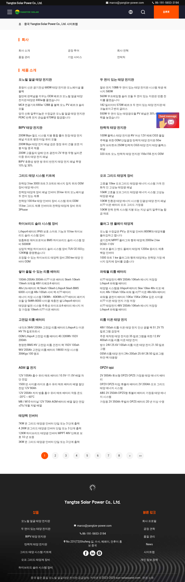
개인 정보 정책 (149, 559)
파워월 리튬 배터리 (113, 271)
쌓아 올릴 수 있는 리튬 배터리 (39, 271)
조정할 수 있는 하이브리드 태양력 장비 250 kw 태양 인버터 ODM (51, 259)
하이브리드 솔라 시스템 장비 (38, 223)
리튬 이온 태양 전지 (113, 319)
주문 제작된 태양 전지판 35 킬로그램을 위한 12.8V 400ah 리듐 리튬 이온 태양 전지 (130, 338)
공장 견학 (149, 528)
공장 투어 (73, 50)
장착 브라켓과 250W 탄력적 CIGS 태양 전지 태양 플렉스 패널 (133, 147)
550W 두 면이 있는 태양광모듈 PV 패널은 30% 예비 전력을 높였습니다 (132, 115)
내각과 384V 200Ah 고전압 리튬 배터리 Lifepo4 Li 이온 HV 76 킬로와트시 (51, 329)
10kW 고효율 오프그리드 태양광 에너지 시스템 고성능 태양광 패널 (132, 194)
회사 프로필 (149, 521)
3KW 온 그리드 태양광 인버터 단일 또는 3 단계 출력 (49, 441)
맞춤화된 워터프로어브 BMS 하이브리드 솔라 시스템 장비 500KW (52, 242)
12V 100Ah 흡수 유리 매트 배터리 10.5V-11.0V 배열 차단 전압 (51, 377)
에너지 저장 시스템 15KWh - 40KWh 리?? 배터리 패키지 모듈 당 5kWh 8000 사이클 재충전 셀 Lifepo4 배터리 (52, 298)
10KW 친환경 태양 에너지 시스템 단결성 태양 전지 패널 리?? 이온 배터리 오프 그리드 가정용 (133, 202)
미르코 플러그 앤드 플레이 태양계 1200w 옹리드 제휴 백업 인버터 (132, 250)
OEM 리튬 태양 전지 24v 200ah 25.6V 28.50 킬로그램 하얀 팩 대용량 (132, 355)
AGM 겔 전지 (27, 367)
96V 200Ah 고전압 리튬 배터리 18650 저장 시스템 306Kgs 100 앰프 (48, 351)
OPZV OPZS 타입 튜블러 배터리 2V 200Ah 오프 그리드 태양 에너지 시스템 (132, 386)
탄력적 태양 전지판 (113, 127)
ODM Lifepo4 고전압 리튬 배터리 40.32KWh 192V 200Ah (48, 338)
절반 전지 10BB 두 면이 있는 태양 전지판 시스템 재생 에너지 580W (133, 89)
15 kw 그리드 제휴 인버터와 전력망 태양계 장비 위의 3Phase (50, 207)
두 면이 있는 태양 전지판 (117, 79)
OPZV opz (107, 367)
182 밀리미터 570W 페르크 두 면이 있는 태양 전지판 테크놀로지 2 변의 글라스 (132, 106)
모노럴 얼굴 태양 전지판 (35, 79)
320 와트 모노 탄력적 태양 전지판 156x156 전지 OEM (132, 153)
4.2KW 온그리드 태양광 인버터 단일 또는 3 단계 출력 (50, 428)
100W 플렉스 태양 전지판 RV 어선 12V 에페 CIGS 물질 (132, 135)
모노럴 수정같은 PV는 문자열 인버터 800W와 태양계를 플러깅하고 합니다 (132, 233)
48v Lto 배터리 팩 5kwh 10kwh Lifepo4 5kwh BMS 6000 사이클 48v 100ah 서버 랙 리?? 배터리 (49, 290)
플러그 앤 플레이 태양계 (116, 223)
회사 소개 (24, 50)
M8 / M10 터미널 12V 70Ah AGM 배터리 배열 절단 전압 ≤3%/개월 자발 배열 (51, 403)
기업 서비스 (75, 57)
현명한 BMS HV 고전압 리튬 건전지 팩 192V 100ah (49, 344)
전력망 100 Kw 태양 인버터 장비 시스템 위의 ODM (48, 200)
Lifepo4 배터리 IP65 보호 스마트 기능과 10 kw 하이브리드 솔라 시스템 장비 (51, 233)
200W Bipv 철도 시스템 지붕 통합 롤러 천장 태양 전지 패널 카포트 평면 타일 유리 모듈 (50, 137)
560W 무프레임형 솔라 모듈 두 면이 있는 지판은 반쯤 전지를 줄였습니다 (133, 98)
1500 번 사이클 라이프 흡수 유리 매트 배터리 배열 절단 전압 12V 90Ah (51, 386)
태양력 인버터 (28, 415)
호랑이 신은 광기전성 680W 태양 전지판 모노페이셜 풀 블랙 (51, 89)
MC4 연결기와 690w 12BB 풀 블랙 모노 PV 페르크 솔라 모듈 (51, 106)
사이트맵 (149, 552)
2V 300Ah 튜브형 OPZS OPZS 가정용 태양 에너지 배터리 (132, 377)
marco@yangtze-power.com (125, 2)
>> (140, 455)
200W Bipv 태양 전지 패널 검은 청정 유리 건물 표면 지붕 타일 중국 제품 (51, 146)
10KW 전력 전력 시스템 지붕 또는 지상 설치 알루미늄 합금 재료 (133, 211)
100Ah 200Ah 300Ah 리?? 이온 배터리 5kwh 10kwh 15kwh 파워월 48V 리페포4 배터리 (49, 281)
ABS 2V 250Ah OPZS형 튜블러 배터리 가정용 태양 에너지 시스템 (133, 394)
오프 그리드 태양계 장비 (116, 175)
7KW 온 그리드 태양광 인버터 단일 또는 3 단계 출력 (49, 423)
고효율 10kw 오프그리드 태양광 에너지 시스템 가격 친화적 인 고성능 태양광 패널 (132, 185)
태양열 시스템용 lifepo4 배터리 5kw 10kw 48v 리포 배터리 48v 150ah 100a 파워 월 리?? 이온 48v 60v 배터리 (132, 290)
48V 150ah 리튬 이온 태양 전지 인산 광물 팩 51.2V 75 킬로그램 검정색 (132, 329)
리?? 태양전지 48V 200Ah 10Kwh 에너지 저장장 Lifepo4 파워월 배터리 (128, 281)
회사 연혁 (123, 50)
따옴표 (166, 12)
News (149, 544)
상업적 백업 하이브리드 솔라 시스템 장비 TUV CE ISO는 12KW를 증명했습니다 (52, 250)
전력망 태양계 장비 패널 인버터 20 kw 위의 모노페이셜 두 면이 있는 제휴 (51, 194)
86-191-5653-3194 (165, 2)
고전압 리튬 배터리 (32, 319)
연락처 (121, 57)
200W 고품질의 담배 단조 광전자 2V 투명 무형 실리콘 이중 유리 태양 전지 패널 (50, 154)
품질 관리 (24, 57)
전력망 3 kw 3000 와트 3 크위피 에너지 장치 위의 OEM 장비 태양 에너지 (51, 185)
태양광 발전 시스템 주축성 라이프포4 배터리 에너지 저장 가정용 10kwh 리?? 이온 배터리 (51, 307)
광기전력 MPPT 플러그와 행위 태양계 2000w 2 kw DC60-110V (130, 242)
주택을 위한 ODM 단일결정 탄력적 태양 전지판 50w (130, 140)
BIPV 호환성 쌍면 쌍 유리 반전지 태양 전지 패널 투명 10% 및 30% (50, 163)
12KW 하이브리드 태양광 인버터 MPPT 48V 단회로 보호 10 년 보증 (51, 435)
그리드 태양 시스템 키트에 (37, 175)
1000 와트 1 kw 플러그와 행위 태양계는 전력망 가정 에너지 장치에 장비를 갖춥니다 (132, 259)
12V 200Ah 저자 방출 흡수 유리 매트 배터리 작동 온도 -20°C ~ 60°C (51, 394)
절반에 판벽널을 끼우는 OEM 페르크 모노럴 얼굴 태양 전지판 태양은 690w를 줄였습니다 (51, 98)
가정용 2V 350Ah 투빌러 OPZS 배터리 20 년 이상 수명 (132, 401)
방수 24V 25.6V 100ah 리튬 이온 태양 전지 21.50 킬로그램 (132, 346)
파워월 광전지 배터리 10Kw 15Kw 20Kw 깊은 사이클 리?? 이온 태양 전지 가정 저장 (131, 298)
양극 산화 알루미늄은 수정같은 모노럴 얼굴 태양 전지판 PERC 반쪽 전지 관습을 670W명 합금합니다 (52, 115)
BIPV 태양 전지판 (30, 127)
